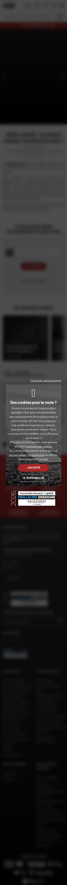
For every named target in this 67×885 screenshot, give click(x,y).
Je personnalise (33, 477)
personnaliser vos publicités (27, 455)
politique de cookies (39, 446)
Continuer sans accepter (45, 380)
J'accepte (33, 467)
